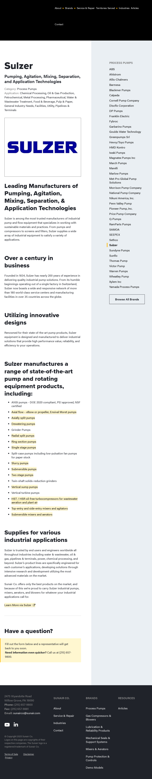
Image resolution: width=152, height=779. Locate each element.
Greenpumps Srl (119, 129)
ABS (112, 61)
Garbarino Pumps (120, 118)
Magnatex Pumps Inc (122, 150)
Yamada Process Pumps (124, 279)
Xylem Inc (115, 273)
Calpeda (114, 87)
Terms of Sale (11, 744)
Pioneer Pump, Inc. (120, 200)
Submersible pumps (24, 461)
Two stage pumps (22, 467)
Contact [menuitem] (59, 24)
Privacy (8, 747)
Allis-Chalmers (118, 71)
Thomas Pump (118, 252)
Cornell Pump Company (124, 92)
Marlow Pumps (118, 165)
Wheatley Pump (119, 268)
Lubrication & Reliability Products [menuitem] (98, 721)
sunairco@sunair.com (26, 705)
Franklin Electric (119, 108)
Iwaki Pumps (117, 144)
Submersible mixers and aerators (31, 506)
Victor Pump (117, 258)
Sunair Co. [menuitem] (61, 690)
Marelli (113, 160)
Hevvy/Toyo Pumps (121, 134)
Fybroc (113, 113)
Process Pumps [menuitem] (95, 700)
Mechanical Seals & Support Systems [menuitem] (98, 732)
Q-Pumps (115, 211)
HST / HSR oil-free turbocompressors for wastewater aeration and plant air (44, 492)
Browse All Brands (127, 291)
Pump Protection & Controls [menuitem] (98, 750)
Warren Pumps (118, 263)
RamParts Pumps (120, 216)
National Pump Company (125, 185)
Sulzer (113, 237)
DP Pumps (116, 103)
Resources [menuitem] (126, 690)
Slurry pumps (19, 455)
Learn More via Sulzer (17, 597)
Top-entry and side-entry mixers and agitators (39, 500)
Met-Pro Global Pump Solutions (122, 172)
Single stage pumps (23, 439)
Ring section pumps (23, 433)
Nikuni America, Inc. (121, 190)
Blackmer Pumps (119, 82)
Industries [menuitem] (124, 8)
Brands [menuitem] (69, 8)
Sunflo (113, 247)
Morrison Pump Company (125, 180)
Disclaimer (28, 744)
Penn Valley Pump (120, 195)
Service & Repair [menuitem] (86, 8)
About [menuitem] (58, 8)
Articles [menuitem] (135, 8)
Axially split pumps (23, 410)
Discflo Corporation (121, 97)
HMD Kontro (117, 139)
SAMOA (114, 221)
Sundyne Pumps (119, 242)
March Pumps (118, 155)
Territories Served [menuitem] (105, 8)
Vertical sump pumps (24, 479)
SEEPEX (114, 226)
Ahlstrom (115, 66)
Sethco (113, 232)
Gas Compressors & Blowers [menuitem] (98, 709)
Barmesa (114, 77)
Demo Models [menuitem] (94, 759)
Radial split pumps (22, 427)
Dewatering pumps (23, 416)
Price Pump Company (122, 206)
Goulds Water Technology (125, 123)
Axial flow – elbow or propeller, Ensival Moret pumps (43, 404)
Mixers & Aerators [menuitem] (97, 741)
